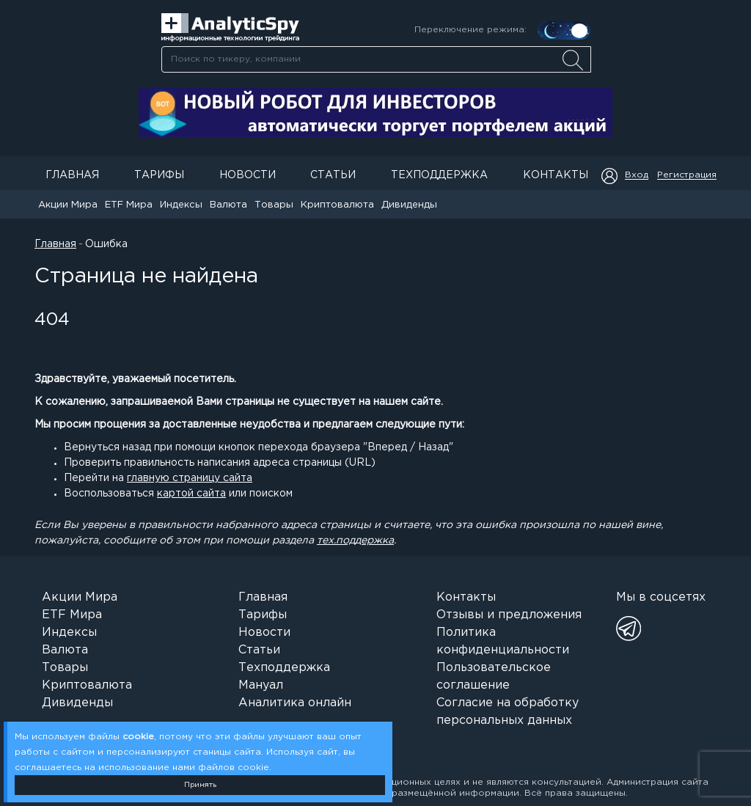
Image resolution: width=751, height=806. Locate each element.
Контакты (555, 175)
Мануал (260, 685)
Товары (273, 205)
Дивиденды (409, 205)
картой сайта (191, 493)
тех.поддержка (355, 540)
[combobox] (375, 59)
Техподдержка (439, 175)
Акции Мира (68, 205)
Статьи (333, 175)
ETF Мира (129, 205)
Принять (200, 785)
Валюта (228, 205)
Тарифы (159, 175)
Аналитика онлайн (294, 702)
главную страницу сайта (189, 478)
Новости (247, 175)
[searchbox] (376, 59)
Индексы (181, 205)
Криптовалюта (337, 205)
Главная (72, 175)
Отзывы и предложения (509, 614)
